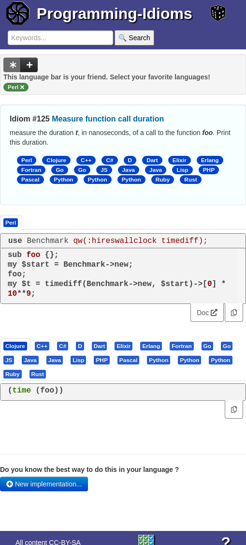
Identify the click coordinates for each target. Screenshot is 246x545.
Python (63, 179)
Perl (26, 160)
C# (109, 160)
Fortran (31, 170)
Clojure (56, 160)
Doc (207, 313)
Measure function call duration (108, 119)
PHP (209, 170)
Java (128, 170)
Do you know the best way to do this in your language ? (89, 469)
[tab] (15, 345)
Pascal (30, 179)
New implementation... (44, 484)
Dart (152, 160)
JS (104, 170)
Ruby (163, 179)
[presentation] (15, 345)
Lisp (182, 170)
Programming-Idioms (114, 13)
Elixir (180, 160)
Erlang (210, 160)
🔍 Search (134, 38)
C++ (86, 160)
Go (59, 170)
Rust (190, 179)
